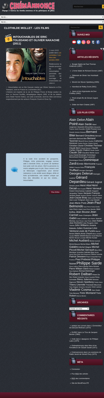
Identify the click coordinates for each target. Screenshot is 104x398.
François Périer (79, 167)
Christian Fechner (93, 145)
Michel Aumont (94, 241)
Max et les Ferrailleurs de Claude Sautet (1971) (83, 347)
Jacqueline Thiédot (76, 193)
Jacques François (91, 193)
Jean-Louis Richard (95, 198)
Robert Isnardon (78, 277)
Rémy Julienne (84, 279)
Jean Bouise (83, 211)
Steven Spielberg (85, 282)
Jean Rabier (97, 221)
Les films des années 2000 (55, 57)
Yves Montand (88, 293)
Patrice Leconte (96, 254)
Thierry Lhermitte (77, 284)
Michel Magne (85, 247)
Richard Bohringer (87, 271)
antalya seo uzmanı (79, 326)
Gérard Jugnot (94, 182)
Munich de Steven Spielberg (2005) (85, 82)
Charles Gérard (93, 143)
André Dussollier (80, 129)
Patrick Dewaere (77, 256)
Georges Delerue (81, 173)
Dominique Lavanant (87, 157)
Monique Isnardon (76, 252)
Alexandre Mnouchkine (85, 127)
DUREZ (75, 332)
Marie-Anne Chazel (83, 233)
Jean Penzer (80, 221)
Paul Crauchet (92, 257)
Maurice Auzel (90, 236)
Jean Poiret (87, 221)
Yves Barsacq (74, 293)
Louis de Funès (86, 231)
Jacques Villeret (97, 195)
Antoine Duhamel (80, 132)
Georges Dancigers (86, 170)
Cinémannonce (77, 352)
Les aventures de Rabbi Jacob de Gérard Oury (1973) (85, 353)
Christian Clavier (76, 146)
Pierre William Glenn (79, 268)
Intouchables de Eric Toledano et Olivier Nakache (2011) (36, 40)
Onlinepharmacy (78, 346)
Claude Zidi (75, 152)
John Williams (82, 225)
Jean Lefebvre (82, 218)
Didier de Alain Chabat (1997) (83, 105)
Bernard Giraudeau (85, 135)
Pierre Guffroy (73, 266)
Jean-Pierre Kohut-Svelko (92, 207)
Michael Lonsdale (80, 238)
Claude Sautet (94, 150)
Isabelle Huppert (91, 191)
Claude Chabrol (83, 150)
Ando (74, 339)
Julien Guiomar (84, 228)
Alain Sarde (85, 124)
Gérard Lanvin (74, 186)
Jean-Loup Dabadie (93, 200)
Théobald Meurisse (93, 285)
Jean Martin (91, 218)
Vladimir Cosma (80, 289)
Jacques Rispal (74, 195)
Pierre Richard (94, 266)
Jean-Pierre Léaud (76, 209)
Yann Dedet (96, 290)
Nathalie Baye (89, 252)
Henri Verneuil (93, 188)
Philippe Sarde (89, 263)
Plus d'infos (55, 192)
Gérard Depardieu (78, 179)
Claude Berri (74, 148)
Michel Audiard (79, 240)
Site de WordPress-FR (80, 383)
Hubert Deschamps (77, 191)
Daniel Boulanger (80, 155)
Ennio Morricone (86, 163)
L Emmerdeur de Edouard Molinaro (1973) (85, 327)
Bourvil (81, 141)
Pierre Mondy (83, 266)
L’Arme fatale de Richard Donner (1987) (87, 71)
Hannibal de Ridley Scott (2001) (84, 87)
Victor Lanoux (96, 287)
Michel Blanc (85, 244)
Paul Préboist (82, 259)
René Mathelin (73, 271)
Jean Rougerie (88, 223)
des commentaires (81, 378)
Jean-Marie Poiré (77, 203)
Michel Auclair (91, 238)
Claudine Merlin (88, 153)
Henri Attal (85, 185)
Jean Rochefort (76, 223)
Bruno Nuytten (89, 141)
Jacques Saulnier (86, 195)
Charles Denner (83, 143)
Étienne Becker (81, 296)
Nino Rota (77, 254)
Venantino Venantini (85, 287)
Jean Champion (85, 215)
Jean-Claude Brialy (78, 197)
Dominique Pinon (76, 160)
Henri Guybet (81, 189)
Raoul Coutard (94, 269)
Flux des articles (80, 374)
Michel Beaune (74, 244)
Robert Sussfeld (90, 277)
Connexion (76, 369)
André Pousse (91, 129)
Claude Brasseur (86, 148)
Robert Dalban (80, 274)
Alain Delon (77, 119)
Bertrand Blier (82, 139)
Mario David (79, 236)
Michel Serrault (85, 249)
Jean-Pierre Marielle (89, 209)
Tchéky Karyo (98, 282)
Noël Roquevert (85, 254)
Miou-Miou (98, 250)
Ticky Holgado (73, 287)
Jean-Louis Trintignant (77, 200)
